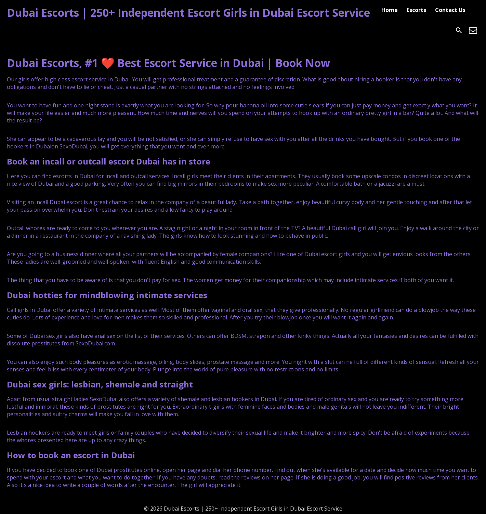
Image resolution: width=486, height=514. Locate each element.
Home (389, 10)
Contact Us (450, 10)
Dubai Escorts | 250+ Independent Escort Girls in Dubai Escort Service (188, 12)
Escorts (416, 10)
